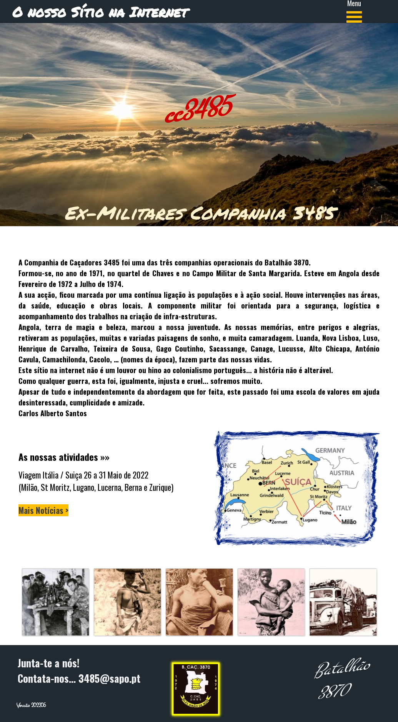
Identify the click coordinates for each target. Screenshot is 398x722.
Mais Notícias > (43, 510)
